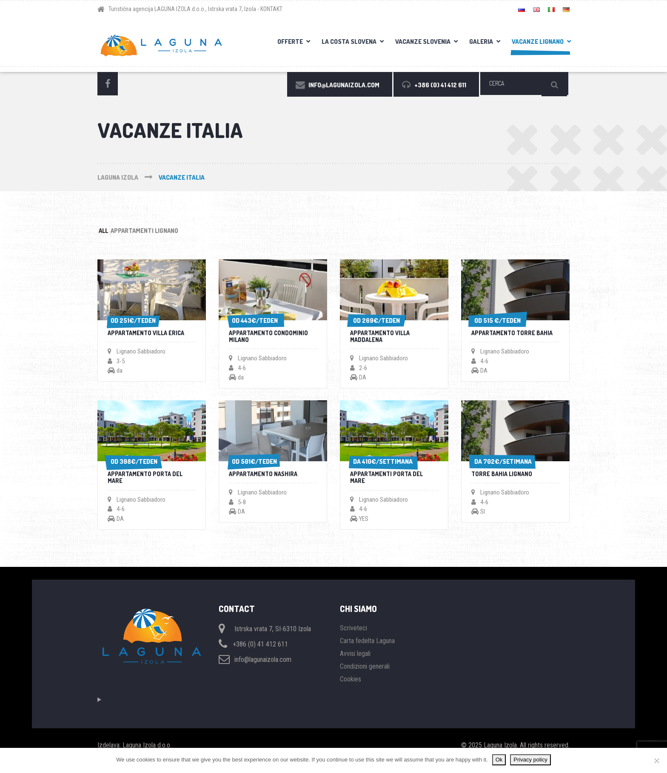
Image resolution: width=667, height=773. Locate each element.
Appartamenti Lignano (168, 232)
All (111, 232)
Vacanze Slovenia (422, 41)
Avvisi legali (355, 664)
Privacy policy (530, 759)
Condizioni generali (365, 677)
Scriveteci (353, 639)
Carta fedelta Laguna (367, 651)
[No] (656, 760)
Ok (499, 759)
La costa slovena (349, 41)
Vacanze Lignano (538, 41)
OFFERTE (290, 41)
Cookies (350, 690)
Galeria (481, 41)
